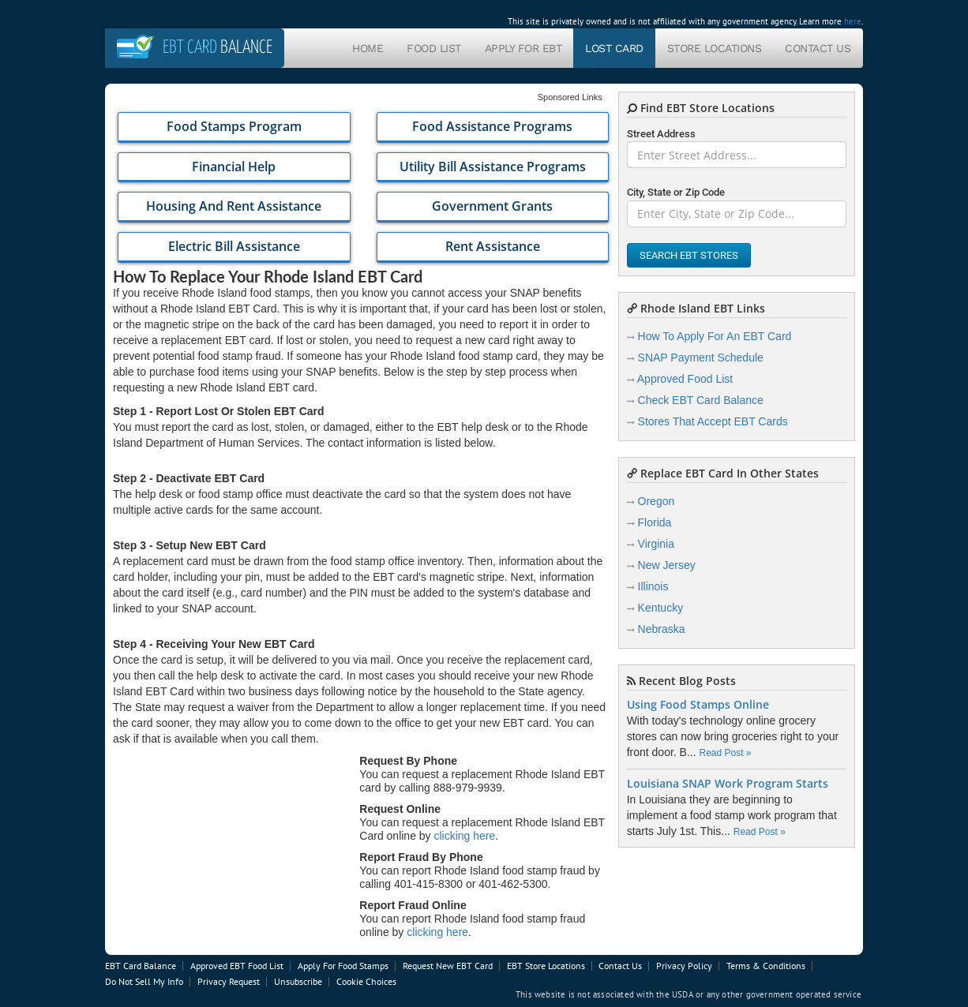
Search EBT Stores (689, 255)
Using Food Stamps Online (698, 705)
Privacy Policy (684, 965)
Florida (655, 522)
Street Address (661, 134)
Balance (217, 48)
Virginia (656, 543)
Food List (434, 48)
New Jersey (667, 565)
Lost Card (614, 48)
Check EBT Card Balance (701, 400)
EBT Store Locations (546, 965)
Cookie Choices (366, 981)
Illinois (653, 586)
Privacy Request (228, 981)
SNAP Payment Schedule (701, 357)
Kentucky (661, 607)
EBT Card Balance (140, 965)
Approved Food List (685, 378)
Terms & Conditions (765, 965)
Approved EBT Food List (236, 965)
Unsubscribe (298, 981)
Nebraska (661, 629)
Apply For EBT (523, 48)
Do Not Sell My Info (144, 981)
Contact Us (817, 48)
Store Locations (714, 48)
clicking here (465, 835)
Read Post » (725, 752)
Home (367, 48)
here (852, 21)
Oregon (656, 501)
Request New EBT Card (448, 965)
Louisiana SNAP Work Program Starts (727, 784)
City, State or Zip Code (676, 192)
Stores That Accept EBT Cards (713, 421)
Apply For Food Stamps (343, 965)
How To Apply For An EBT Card (715, 336)
